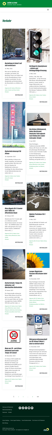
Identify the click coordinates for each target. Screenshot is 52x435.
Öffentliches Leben (36, 164)
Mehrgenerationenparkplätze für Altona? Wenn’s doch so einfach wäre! (38, 341)
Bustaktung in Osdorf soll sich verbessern (13, 64)
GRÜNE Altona (12, 3)
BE (34, 241)
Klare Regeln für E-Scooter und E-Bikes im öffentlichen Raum (13, 210)
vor (38, 396)
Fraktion (13, 88)
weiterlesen (19, 95)
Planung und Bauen (40, 300)
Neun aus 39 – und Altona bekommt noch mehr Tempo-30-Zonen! (13, 350)
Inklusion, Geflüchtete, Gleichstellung (13, 310)
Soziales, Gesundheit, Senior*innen (12, 311)
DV (34, 162)
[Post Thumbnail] (13, 44)
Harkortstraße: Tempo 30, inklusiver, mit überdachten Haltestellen (13, 285)
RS (8, 178)
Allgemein (7, 88)
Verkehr (18, 90)
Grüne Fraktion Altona (42, 241)
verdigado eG (26, 429)
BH (10, 88)
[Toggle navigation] (48, 9)
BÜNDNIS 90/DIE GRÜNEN (14, 5)
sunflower (13, 429)
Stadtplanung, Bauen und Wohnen (37, 166)
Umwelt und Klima (12, 90)
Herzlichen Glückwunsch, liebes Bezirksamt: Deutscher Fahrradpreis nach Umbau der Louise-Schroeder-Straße (37, 133)
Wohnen (34, 302)
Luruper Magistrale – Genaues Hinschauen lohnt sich (38, 273)
